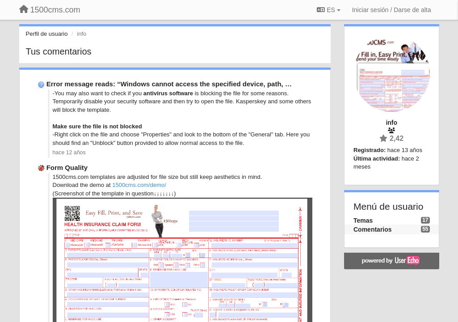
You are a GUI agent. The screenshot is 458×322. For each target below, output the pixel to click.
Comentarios (372, 229)
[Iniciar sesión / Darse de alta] (392, 9)
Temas (363, 220)
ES (328, 9)
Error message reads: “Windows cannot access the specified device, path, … (169, 84)
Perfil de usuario (47, 33)
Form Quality (67, 167)
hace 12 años (69, 152)
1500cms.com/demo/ (139, 185)
